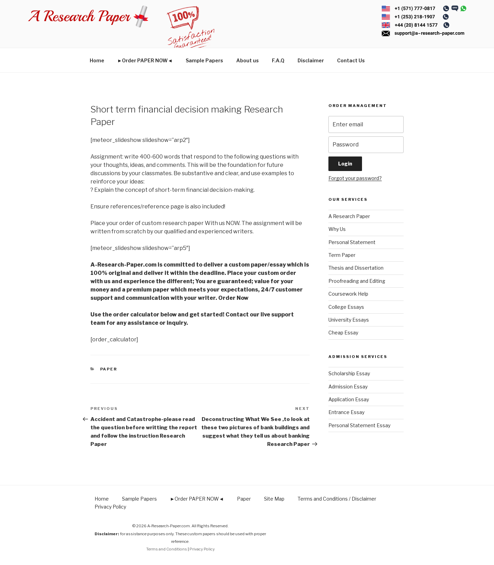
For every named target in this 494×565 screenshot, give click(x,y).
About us (247, 60)
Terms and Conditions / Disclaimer (337, 499)
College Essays (346, 307)
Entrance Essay (346, 412)
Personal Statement (352, 242)
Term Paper (341, 255)
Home (97, 60)
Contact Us (351, 60)
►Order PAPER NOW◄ (145, 60)
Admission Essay (348, 386)
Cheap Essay (343, 332)
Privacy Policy (110, 507)
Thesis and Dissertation (355, 268)
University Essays (348, 320)
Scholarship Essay (349, 373)
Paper (108, 369)
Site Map (274, 499)
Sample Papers (204, 60)
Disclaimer (311, 60)
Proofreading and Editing (356, 281)
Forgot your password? (355, 178)
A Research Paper (349, 216)
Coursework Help (348, 294)
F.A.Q (278, 60)
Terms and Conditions (166, 549)
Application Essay (348, 399)
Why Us (337, 229)
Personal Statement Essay (359, 425)
